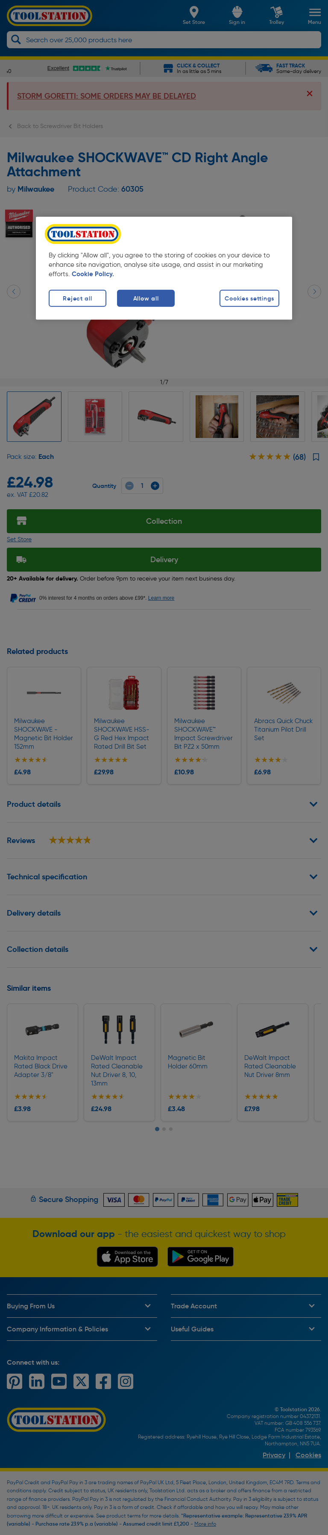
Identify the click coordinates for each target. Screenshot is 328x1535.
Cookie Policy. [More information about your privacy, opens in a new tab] (93, 274)
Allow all (145, 298)
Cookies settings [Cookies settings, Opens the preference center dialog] (249, 298)
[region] (164, 268)
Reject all (77, 298)
